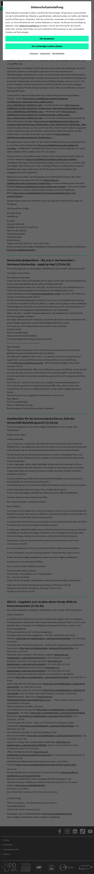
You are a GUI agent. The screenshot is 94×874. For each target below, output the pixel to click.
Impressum (34, 53)
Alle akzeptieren (47, 38)
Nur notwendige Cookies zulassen (47, 46)
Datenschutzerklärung (29, 25)
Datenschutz (45, 53)
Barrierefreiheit (58, 53)
